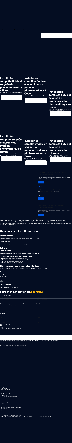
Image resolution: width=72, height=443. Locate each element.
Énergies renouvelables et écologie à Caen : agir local (50, 189)
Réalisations (16, 29)
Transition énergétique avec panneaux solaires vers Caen (16, 260)
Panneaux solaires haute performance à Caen (13, 262)
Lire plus (41, 182)
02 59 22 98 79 (54, 341)
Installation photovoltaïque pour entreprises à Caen (14, 259)
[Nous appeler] (0, 271)
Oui (38, 304)
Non (41, 304)
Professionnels (9, 29)
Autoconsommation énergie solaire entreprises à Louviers (52, 173)
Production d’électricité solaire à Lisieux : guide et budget (51, 206)
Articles (40, 170)
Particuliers (3, 29)
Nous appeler (3, 274)
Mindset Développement (46, 175)
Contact (22, 29)
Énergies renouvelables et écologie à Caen (12, 263)
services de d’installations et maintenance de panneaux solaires (37, 227)
